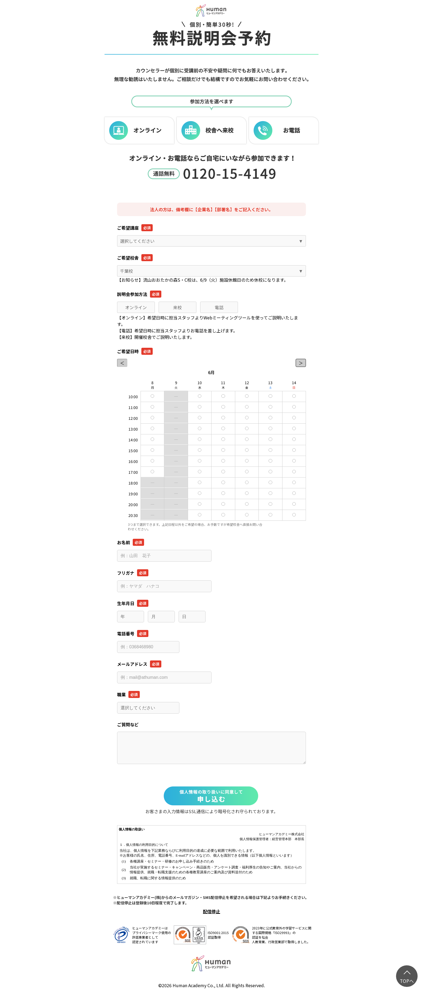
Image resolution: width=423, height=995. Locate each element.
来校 (177, 307)
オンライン (136, 307)
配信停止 (211, 911)
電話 (219, 307)
